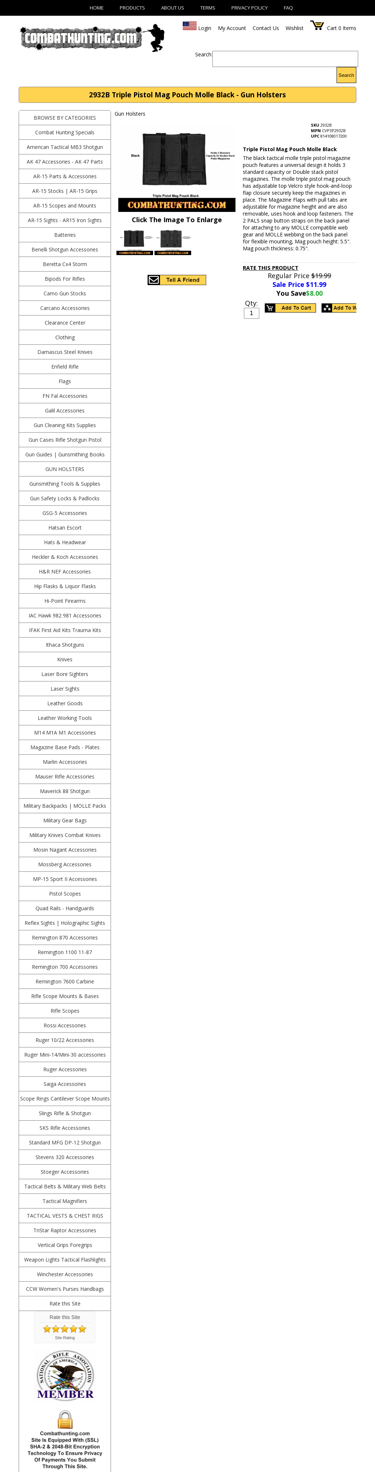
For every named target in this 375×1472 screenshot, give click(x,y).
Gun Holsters (64, 469)
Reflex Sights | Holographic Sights (65, 922)
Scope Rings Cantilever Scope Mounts (65, 1098)
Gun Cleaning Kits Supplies (65, 425)
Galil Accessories (65, 410)
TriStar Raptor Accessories (64, 1230)
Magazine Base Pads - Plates (65, 747)
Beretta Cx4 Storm (65, 264)
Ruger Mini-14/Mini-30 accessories (65, 1054)
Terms (207, 7)
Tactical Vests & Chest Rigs (65, 1215)
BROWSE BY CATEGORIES (65, 117)
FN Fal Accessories (65, 395)
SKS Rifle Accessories (65, 1127)
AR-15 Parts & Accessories (65, 176)
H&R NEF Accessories (65, 571)
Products (132, 7)
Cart (332, 28)
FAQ (288, 7)
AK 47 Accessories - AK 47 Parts (65, 161)
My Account (232, 28)
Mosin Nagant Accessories (65, 849)
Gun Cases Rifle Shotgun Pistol (65, 439)
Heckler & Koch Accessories (65, 556)
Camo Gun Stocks (65, 293)
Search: (203, 54)
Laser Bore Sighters (64, 673)
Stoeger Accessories (65, 1171)
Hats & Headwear (65, 542)
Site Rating (65, 1337)
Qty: (251, 303)
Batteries (65, 234)
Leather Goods (65, 703)
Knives (65, 659)
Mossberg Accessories (65, 864)
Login (204, 28)
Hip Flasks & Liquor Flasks (65, 586)
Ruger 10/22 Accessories (65, 1039)
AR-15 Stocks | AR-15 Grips (64, 190)
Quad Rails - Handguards (65, 908)
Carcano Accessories (65, 308)
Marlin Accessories (65, 761)
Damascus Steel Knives (65, 351)
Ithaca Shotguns (65, 644)
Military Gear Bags (65, 820)
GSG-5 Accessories (64, 512)
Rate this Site (65, 1303)
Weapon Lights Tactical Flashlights (65, 1259)
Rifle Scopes (65, 1010)
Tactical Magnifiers (64, 1201)
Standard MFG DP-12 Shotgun (65, 1142)
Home (97, 7)
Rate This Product (270, 267)
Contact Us (266, 28)
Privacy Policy (249, 7)
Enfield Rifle (65, 366)
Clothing (65, 337)
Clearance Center (65, 322)
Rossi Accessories (65, 1025)
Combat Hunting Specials (64, 132)
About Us (172, 7)
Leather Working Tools (65, 717)
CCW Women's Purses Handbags (65, 1288)
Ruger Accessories (65, 1069)
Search (346, 75)
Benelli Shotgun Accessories (64, 249)
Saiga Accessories (65, 1083)
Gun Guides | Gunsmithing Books (65, 454)
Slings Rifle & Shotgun (65, 1113)
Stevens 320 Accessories (65, 1157)
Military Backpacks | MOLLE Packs (64, 805)
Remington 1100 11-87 (65, 952)
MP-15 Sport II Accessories (65, 878)
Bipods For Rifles (65, 278)
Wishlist (295, 28)
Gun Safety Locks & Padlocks (65, 498)
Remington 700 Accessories (65, 966)
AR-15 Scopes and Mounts (64, 205)
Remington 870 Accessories (65, 937)
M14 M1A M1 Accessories (65, 732)
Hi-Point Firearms (65, 600)
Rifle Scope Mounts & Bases (65, 996)
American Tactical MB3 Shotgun (65, 146)
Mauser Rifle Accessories (64, 776)
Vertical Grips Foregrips (65, 1244)
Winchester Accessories (65, 1274)
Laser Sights (65, 688)
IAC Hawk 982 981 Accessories (65, 615)
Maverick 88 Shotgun (65, 791)
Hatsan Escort (65, 527)
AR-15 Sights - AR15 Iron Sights (65, 220)
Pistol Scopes (65, 893)
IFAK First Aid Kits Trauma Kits (65, 630)
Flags (65, 381)
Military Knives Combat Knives (65, 835)
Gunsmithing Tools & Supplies (64, 483)
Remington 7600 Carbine (65, 981)
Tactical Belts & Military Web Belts (65, 1186)
